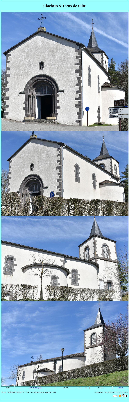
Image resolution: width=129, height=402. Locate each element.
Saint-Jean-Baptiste (35, 387)
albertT (120, 387)
